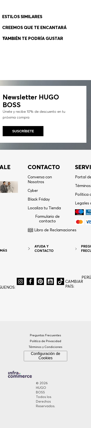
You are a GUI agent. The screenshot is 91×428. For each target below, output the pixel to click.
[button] (63, 14)
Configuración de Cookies (45, 378)
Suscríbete (23, 153)
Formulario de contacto (47, 240)
